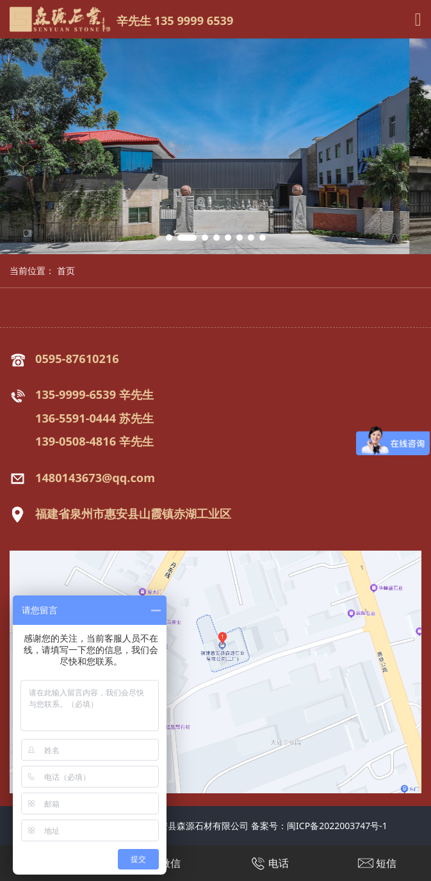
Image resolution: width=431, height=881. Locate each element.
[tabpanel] (215, 146)
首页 (66, 270)
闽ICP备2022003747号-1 (337, 826)
